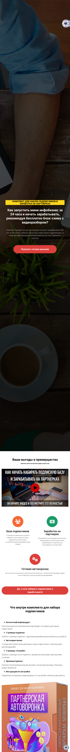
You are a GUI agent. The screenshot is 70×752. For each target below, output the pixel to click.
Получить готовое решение (35, 249)
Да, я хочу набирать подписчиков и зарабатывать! (35, 590)
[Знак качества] (66, 747)
